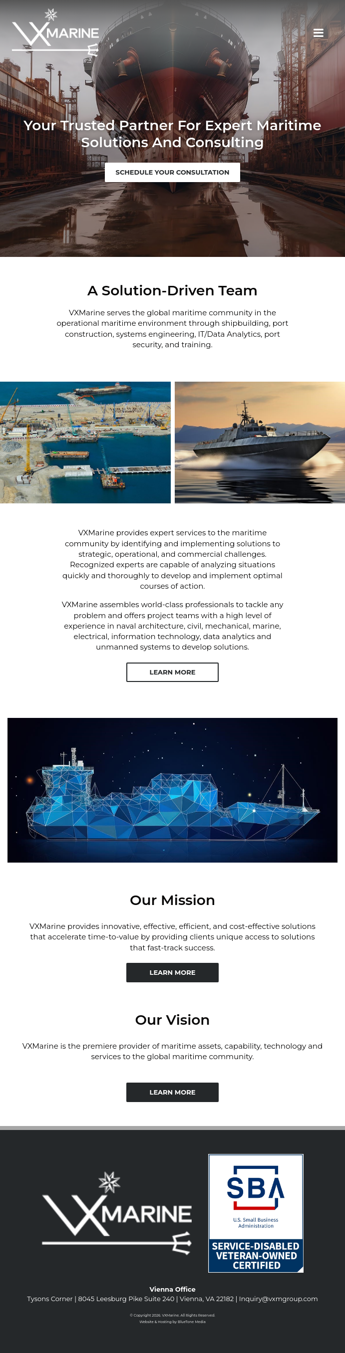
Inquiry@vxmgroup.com (278, 1299)
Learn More (173, 672)
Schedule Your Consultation (173, 172)
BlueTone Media (192, 1322)
